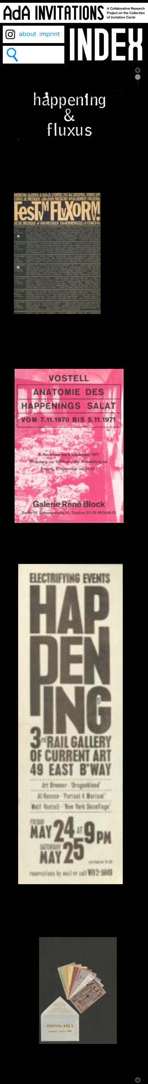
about (27, 34)
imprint (49, 34)
